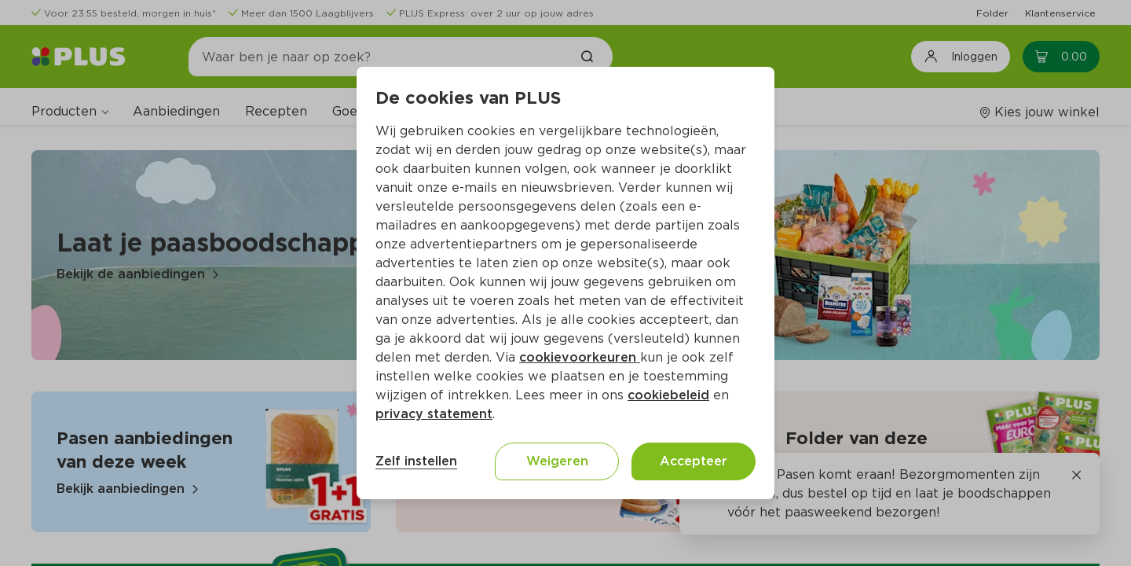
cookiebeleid (668, 395)
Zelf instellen (416, 461)
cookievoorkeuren (579, 357)
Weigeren (557, 461)
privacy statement (433, 413)
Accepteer (693, 461)
